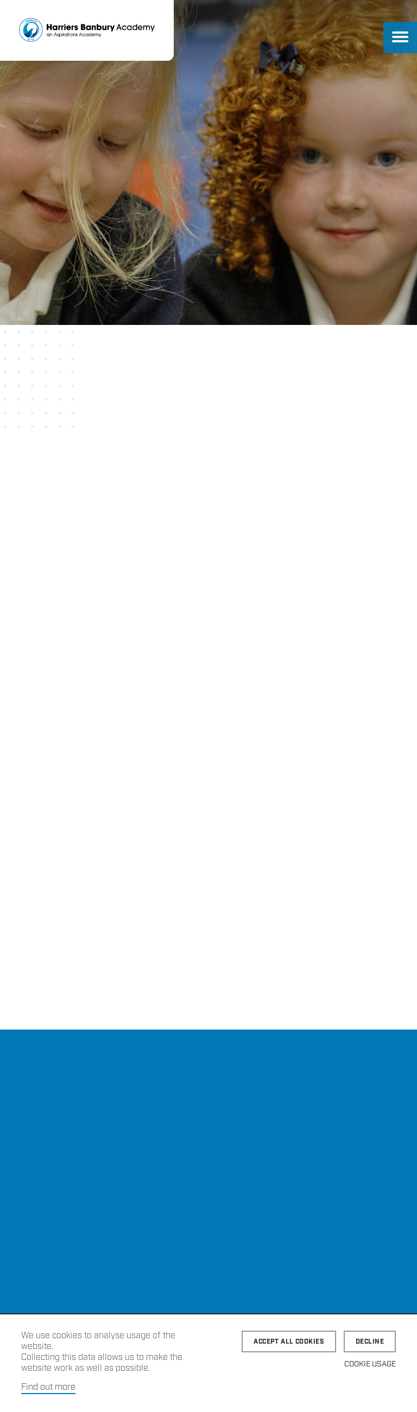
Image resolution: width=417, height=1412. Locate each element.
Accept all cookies (289, 1342)
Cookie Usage (370, 1364)
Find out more (48, 1387)
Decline (370, 1342)
